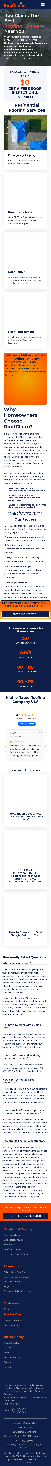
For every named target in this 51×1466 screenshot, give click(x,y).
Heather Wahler (17, 733)
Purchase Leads (11, 1325)
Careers (7, 1362)
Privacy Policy (29, 1423)
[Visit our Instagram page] (24, 1410)
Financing (8, 1309)
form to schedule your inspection (21, 1095)
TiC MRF (27, 1436)
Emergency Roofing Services (17, 1254)
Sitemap (17, 1423)
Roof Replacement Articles (17, 1277)
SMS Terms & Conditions (24, 1431)
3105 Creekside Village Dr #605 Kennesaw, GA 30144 (25, 1399)
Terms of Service (24, 1427)
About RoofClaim (12, 1343)
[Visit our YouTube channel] (6, 1410)
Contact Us (39, 1436)
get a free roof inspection (25, 1216)
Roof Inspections (12, 1235)
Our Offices (9, 1348)
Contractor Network (13, 1320)
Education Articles (12, 1282)
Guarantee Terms (12, 1436)
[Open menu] (42, 4)
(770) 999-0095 (12, 1404)
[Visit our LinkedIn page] (18, 1410)
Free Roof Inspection (25, 614)
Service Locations (12, 1357)
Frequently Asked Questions (17, 1291)
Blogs (6, 1286)
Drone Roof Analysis (13, 1240)
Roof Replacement (13, 1249)
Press (6, 1352)
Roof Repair (9, 1244)
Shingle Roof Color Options (16, 1272)
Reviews (8, 1367)
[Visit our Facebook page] (12, 1410)
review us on (27, 723)
